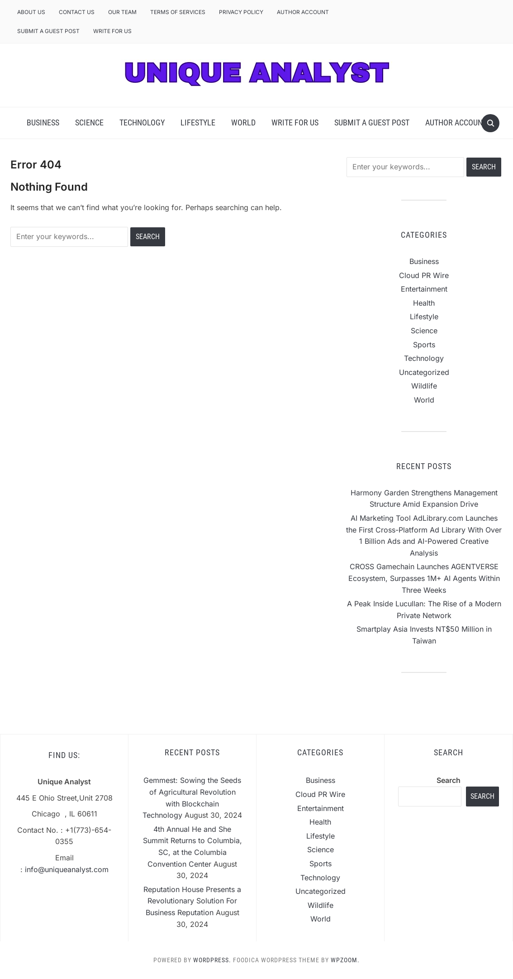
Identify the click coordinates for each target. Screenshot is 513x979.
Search (449, 780)
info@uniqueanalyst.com (67, 869)
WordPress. (212, 960)
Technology (142, 122)
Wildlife (424, 385)
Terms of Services (177, 12)
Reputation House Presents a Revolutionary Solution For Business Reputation (192, 901)
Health (424, 302)
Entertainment (424, 288)
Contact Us (77, 12)
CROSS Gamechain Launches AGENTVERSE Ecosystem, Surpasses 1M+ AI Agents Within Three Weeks (424, 578)
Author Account (303, 12)
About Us (31, 12)
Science (89, 122)
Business (43, 122)
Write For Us (112, 31)
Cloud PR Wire (424, 275)
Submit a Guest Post (48, 31)
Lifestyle (197, 122)
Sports (424, 344)
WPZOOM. (345, 960)
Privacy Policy (241, 12)
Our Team (122, 12)
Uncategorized (424, 372)
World (243, 122)
